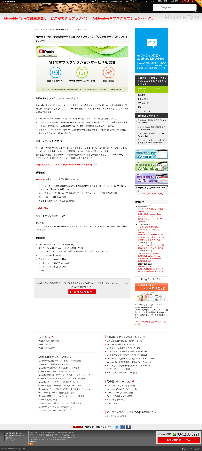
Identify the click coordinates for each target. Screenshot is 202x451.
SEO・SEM (112, 403)
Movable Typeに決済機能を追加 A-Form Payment (129, 362)
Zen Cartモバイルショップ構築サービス (57, 407)
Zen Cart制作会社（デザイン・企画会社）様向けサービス (64, 375)
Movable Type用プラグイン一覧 (121, 344)
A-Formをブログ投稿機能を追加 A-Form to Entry (128, 365)
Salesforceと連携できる (152, 121)
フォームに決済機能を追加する (152, 128)
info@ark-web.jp (69, 437)
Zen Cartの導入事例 (48, 400)
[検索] (174, 7)
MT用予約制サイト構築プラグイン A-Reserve (127, 355)
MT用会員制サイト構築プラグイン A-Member (127, 351)
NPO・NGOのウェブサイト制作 (121, 386)
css (36, 442)
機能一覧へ (43, 208)
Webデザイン (45, 344)
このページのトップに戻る (192, 449)
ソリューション (148, 1)
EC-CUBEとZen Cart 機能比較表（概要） (57, 393)
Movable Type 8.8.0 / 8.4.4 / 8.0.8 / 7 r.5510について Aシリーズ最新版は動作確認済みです (151, 269)
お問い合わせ (187, 1)
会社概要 (174, 1)
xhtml (31, 442)
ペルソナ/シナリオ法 (116, 400)
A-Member (41, 179)
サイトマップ (10, 440)
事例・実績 (162, 1)
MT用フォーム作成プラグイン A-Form (123, 348)
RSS (31, 444)
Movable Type (48, 29)
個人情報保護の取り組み (13, 433)
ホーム (38, 29)
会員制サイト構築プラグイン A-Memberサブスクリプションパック (152, 81)
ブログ (93, 1)
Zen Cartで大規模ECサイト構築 (53, 364)
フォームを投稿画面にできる (151, 134)
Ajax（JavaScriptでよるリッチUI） (122, 389)
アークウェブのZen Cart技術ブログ (55, 410)
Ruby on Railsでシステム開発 (120, 393)
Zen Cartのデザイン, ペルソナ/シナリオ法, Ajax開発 (62, 378)
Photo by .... (198, 11)
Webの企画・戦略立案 (49, 341)
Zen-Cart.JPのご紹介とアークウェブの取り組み (60, 403)
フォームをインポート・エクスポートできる (152, 141)
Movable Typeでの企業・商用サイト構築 (125, 341)
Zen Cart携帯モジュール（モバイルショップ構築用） (62, 396)
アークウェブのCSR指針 (117, 416)
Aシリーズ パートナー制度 (118, 369)
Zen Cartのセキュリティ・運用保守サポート (59, 382)
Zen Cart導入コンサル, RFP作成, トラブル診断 (60, 361)
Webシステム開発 (47, 348)
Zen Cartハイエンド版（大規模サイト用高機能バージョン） (65, 389)
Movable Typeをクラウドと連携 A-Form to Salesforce (130, 358)
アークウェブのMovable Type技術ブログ (125, 372)
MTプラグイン (132, 1)
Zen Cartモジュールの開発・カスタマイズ (58, 371)
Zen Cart (103, 1)
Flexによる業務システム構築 (119, 396)
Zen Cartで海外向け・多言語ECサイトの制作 (59, 368)
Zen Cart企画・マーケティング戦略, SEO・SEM (60, 386)
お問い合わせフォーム (178, 439)
